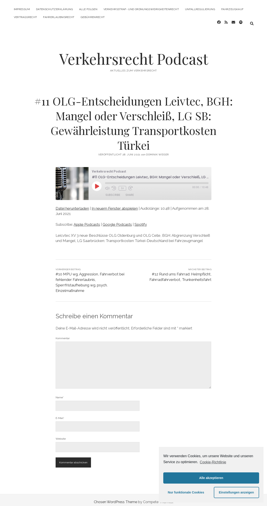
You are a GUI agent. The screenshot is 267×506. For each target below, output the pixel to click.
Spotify (140, 220)
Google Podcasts (117, 220)
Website (61, 434)
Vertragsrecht (25, 17)
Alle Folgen (88, 9)
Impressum (22, 9)
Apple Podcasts (87, 220)
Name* (60, 393)
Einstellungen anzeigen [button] (236, 492)
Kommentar (63, 334)
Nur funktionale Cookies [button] (186, 492)
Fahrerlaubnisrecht (58, 17)
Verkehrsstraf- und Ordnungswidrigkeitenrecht (141, 9)
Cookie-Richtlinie (213, 462)
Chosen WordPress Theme (115, 498)
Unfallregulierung (200, 9)
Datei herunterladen (72, 204)
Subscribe (112, 191)
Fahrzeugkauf (232, 9)
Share (129, 191)
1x (121, 184)
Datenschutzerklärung (54, 9)
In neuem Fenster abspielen (115, 204)
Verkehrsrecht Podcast (133, 54)
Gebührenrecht (93, 17)
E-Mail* (60, 414)
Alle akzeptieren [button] (211, 478)
